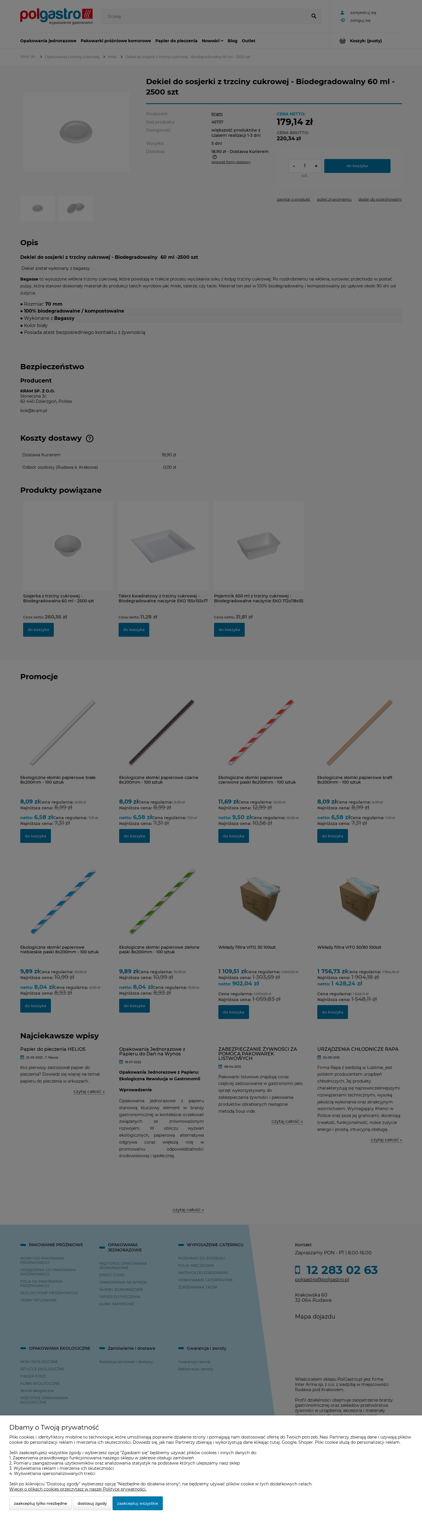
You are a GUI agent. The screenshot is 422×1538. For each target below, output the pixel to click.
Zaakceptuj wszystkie (137, 1503)
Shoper (305, 1442)
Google (289, 1442)
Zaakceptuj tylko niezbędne (40, 1503)
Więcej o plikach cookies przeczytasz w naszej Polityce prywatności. (77, 1489)
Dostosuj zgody (92, 1503)
